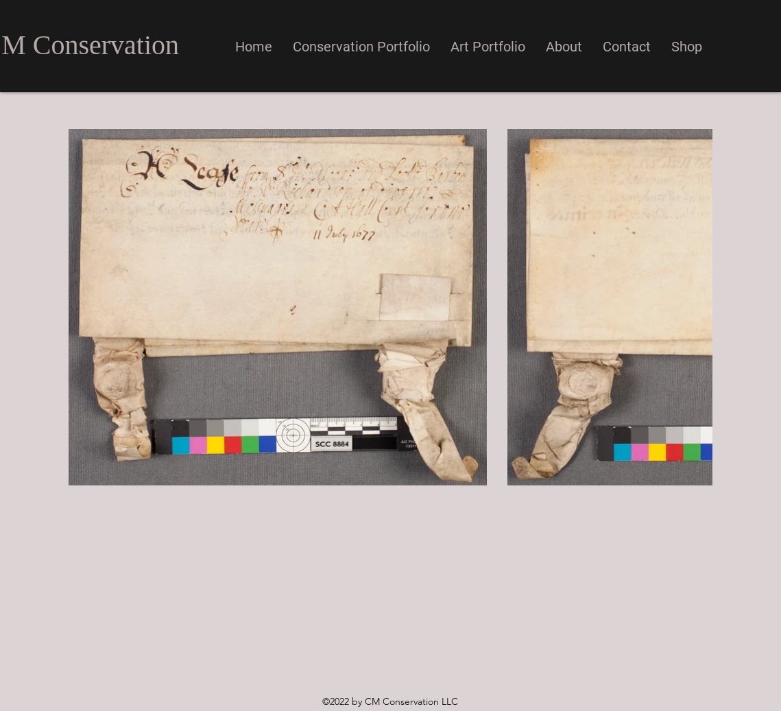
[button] (361, 46)
